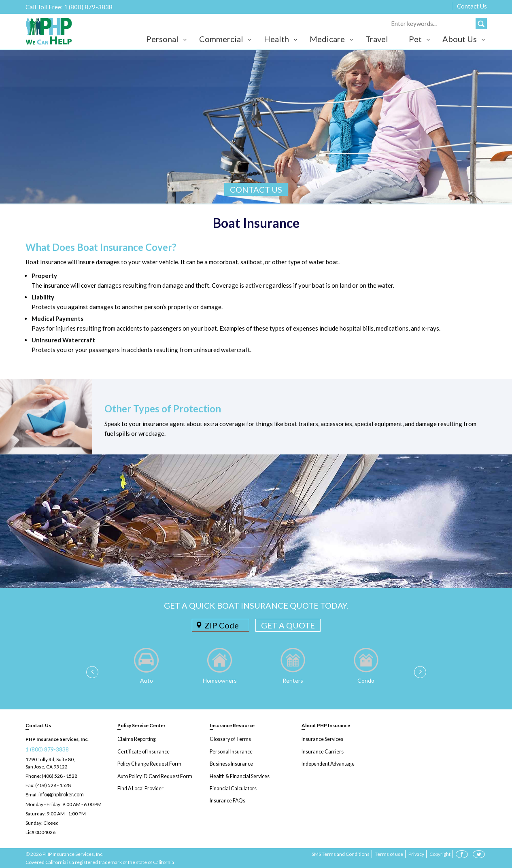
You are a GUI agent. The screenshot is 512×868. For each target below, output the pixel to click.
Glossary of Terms (229, 739)
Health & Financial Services (239, 775)
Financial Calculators (232, 788)
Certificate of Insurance (142, 751)
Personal (162, 39)
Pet (415, 39)
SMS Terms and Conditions (341, 854)
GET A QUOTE (288, 625)
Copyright (439, 854)
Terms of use (389, 854)
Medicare (327, 39)
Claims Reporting (135, 739)
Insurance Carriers (322, 751)
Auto (146, 680)
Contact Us (472, 6)
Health (276, 39)
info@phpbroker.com (61, 795)
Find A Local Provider (140, 788)
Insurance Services (322, 739)
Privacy (416, 854)
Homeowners (220, 680)
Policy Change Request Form (148, 763)
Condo (365, 680)
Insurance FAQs (227, 800)
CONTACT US (256, 189)
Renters (293, 680)
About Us (459, 39)
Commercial (221, 39)
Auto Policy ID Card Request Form (153, 775)
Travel (376, 39)
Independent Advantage (327, 763)
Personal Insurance (231, 751)
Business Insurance (231, 763)
